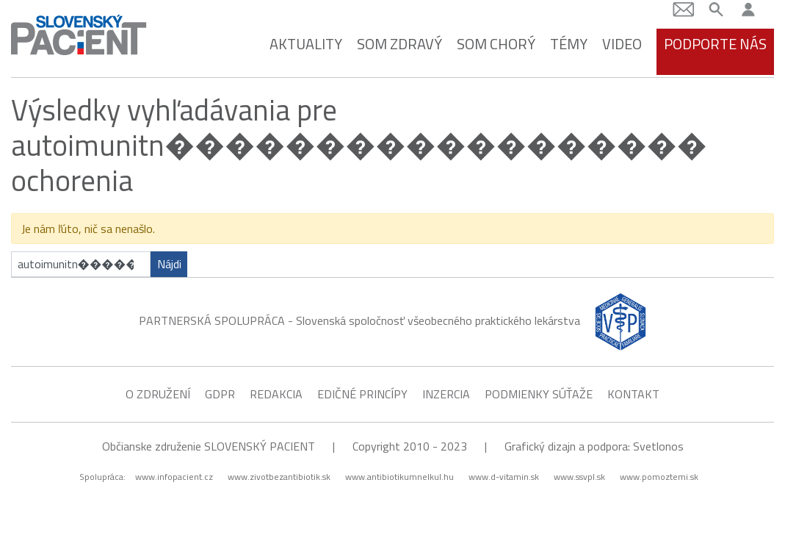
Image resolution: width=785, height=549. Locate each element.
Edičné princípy (362, 392)
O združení (158, 392)
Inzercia (446, 392)
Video (622, 42)
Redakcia (276, 392)
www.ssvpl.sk (579, 475)
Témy (568, 42)
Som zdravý (399, 42)
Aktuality (305, 42)
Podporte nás (715, 42)
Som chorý (496, 42)
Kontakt (633, 392)
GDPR (220, 392)
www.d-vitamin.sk (504, 475)
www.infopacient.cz (174, 475)
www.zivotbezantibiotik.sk (279, 475)
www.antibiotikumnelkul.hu (399, 475)
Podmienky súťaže (539, 392)
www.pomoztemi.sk (659, 475)
